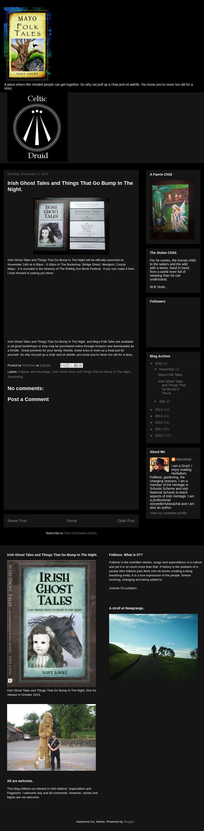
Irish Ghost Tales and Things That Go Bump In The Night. (92, 371)
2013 (159, 416)
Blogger (129, 821)
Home (72, 521)
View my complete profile (168, 513)
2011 (159, 429)
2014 (159, 409)
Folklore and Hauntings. (35, 371)
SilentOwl (183, 459)
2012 (159, 422)
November (167, 369)
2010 (159, 435)
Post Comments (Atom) (81, 533)
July (162, 401)
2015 (159, 363)
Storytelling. (16, 376)
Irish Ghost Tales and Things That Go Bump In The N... (172, 387)
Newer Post (17, 521)
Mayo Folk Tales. (170, 375)
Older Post (126, 521)
